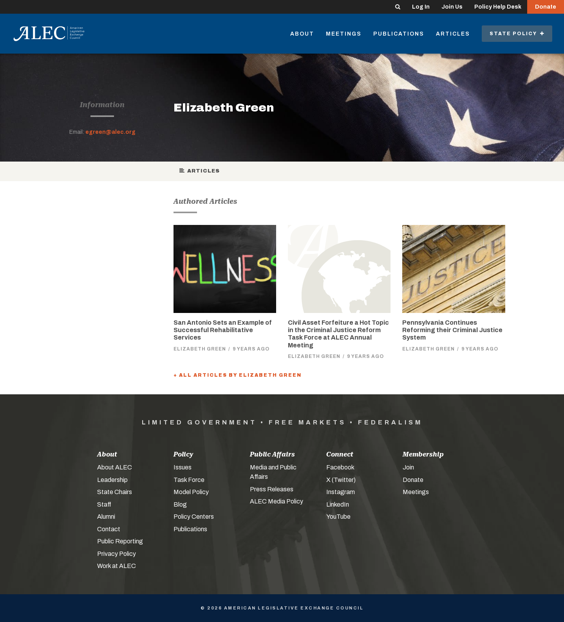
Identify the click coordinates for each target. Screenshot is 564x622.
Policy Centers (194, 516)
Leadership (112, 479)
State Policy (517, 33)
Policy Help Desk (497, 7)
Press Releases (271, 489)
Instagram (340, 492)
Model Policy (191, 492)
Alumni (106, 516)
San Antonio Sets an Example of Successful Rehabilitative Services (223, 330)
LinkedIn (337, 504)
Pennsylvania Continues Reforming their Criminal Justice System (452, 330)
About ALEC (114, 467)
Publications (398, 34)
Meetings (344, 34)
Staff (104, 504)
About (302, 34)
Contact (108, 529)
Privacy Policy (116, 553)
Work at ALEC (116, 566)
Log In (421, 7)
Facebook (340, 467)
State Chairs (114, 492)
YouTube (338, 516)
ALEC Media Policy (276, 501)
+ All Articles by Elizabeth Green (238, 375)
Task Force (189, 479)
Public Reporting (120, 541)
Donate (545, 7)
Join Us (452, 7)
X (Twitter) (341, 479)
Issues (183, 467)
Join (408, 467)
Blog (180, 504)
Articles (453, 34)
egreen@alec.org (110, 132)
